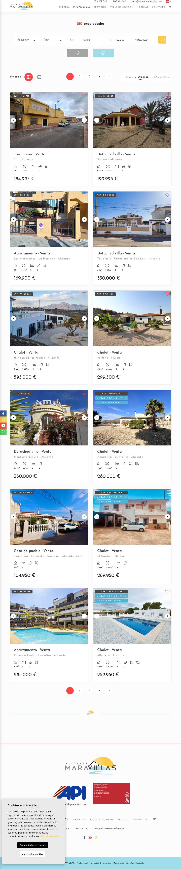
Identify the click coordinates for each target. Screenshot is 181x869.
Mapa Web (118, 863)
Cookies (107, 863)
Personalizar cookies (32, 854)
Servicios (100, 7)
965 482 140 (119, 2)
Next (85, 120)
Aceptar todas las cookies (33, 845)
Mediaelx (139, 863)
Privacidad (95, 863)
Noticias (142, 7)
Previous (13, 120)
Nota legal (82, 863)
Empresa (64, 7)
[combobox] (26, 40)
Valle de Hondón (121, 7)
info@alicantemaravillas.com (147, 2)
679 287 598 (100, 2)
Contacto (158, 7)
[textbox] (27, 39)
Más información (49, 836)
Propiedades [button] (81, 7)
